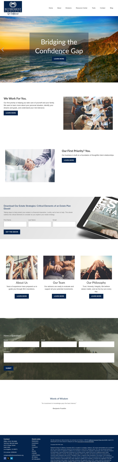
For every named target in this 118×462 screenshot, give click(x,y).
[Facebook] (5, 458)
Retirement (35, 441)
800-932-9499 (14, 443)
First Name (7, 220)
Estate (34, 445)
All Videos (35, 457)
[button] (51, 8)
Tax (33, 449)
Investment (35, 443)
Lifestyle (34, 453)
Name (6, 340)
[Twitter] (8, 458)
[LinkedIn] (11, 458)
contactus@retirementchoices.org (13, 455)
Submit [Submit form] (8, 368)
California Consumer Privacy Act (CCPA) (98, 440)
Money (34, 451)
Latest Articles (36, 455)
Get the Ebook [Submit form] (12, 232)
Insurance (35, 447)
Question (7, 352)
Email (55, 220)
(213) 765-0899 (12, 441)
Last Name (31, 220)
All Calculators (36, 459)
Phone (81, 340)
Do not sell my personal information (86, 441)
